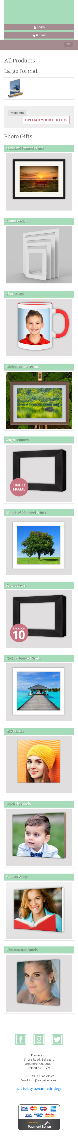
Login (39, 27)
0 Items (39, 35)
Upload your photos (46, 120)
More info (17, 113)
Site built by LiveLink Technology (39, 1089)
